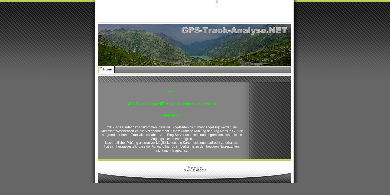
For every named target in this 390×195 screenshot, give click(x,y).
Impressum (195, 167)
